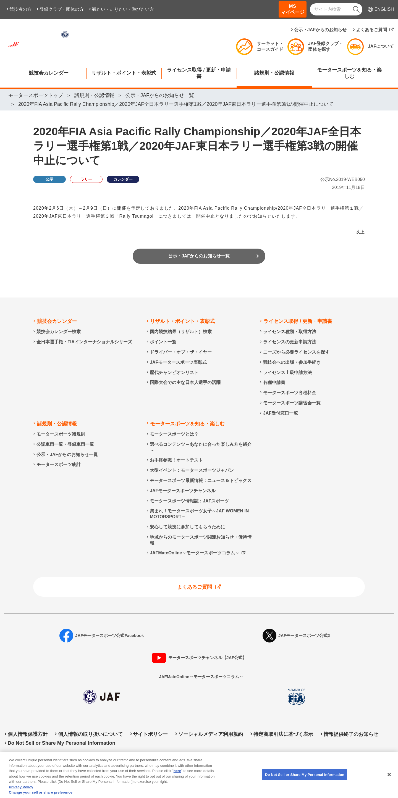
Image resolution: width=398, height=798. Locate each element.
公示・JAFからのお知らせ (320, 29)
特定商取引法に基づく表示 (283, 734)
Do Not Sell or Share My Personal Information (61, 743)
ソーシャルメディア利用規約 (210, 734)
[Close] (389, 779)
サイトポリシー (150, 734)
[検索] (356, 9)
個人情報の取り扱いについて (90, 734)
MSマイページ (292, 9)
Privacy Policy (21, 792)
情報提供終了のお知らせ (351, 734)
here (177, 776)
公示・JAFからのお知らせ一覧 (199, 257)
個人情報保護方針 (28, 734)
